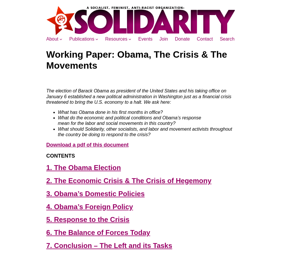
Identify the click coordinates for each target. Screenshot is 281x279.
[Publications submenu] (96, 39)
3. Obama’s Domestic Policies (95, 194)
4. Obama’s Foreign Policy (89, 207)
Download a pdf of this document (87, 145)
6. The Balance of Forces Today (98, 232)
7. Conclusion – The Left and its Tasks (109, 245)
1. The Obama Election (83, 168)
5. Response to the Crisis (88, 219)
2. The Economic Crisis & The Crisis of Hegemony (128, 181)
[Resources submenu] (129, 39)
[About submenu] (60, 39)
